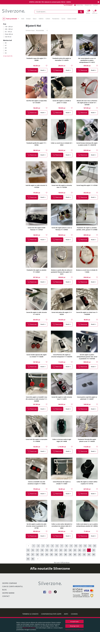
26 (79, 550)
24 (70, 550)
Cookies (74, 614)
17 (37, 550)
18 (42, 550)
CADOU (41, 19)
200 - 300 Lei (9, 29)
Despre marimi (8, 593)
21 (56, 550)
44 (93, 554)
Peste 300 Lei (9, 34)
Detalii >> (43, 70)
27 (84, 550)
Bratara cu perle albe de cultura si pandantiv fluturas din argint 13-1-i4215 (61, 272)
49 (5, 50)
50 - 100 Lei (8, 31)
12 (85, 546)
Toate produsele (10, 18)
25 (75, 550)
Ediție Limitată (71, 19)
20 (51, 550)
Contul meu (78, 5)
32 (37, 554)
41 (79, 554)
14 (94, 546)
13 (90, 546)
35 (51, 554)
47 (5, 45)
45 (28, 559)
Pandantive (55, 19)
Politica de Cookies (29, 628)
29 (93, 550)
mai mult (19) (7, 56)
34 (47, 554)
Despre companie (9, 583)
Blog (4, 590)
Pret (4, 24)
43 (89, 554)
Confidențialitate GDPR (51, 614)
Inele (22, 19)
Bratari (28, 19)
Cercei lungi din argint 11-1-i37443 (86, 185)
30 (28, 554)
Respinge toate (74, 626)
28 (89, 550)
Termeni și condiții (30, 614)
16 (33, 550)
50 (5, 53)
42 (84, 554)
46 (5, 43)
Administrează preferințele (74, 630)
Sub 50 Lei (8, 37)
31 (33, 554)
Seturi (34, 19)
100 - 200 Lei (9, 26)
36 (56, 554)
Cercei (63, 19)
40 (75, 554)
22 (61, 550)
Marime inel (7, 40)
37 (61, 554)
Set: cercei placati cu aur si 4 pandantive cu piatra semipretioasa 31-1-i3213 (87, 60)
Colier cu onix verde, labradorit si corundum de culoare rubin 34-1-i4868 (61, 526)
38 (65, 554)
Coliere (48, 19)
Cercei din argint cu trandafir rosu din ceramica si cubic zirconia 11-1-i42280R (36, 399)
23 (65, 550)
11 (80, 546)
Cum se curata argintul (12, 586)
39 (70, 554)
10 (76, 546)
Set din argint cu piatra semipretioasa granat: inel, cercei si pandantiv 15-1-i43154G (87, 357)
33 (42, 554)
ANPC (66, 614)
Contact (95, 5)
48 (5, 48)
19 (47, 550)
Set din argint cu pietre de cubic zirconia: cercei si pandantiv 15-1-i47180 (36, 526)
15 (28, 550)
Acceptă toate (74, 621)
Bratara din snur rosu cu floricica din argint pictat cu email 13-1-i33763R (87, 102)
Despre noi (88, 5)
